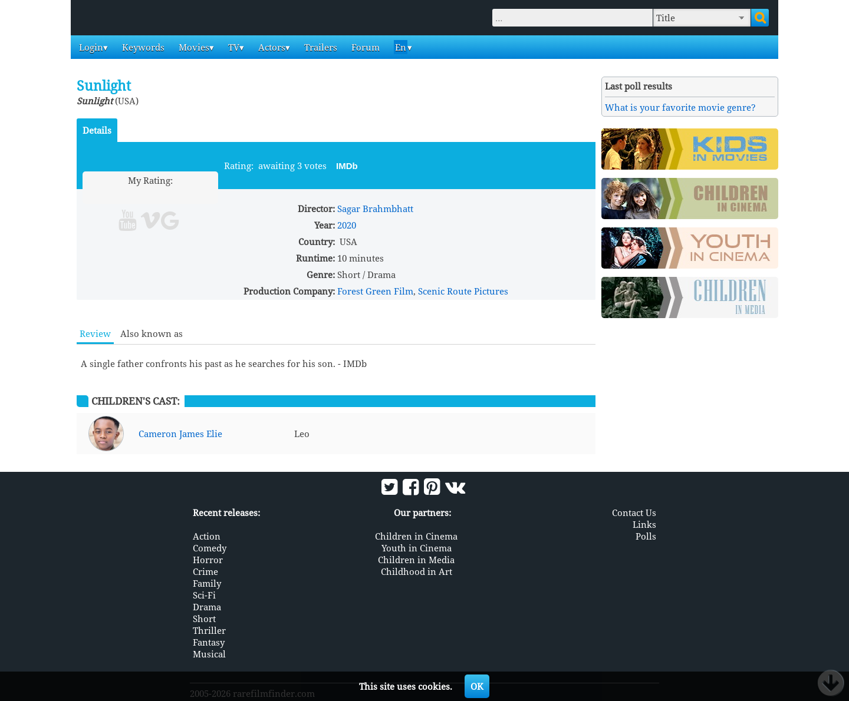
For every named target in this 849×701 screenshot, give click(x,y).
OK (476, 686)
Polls (646, 535)
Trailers (319, 47)
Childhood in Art (416, 571)
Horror (208, 559)
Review (95, 333)
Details (97, 130)
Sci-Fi (204, 594)
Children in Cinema (416, 535)
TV (232, 47)
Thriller (209, 630)
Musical (209, 653)
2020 (346, 225)
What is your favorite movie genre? (680, 107)
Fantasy (209, 641)
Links (644, 524)
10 (195, 194)
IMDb (347, 166)
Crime (205, 571)
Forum (364, 47)
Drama (207, 606)
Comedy (209, 547)
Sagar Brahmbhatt (375, 208)
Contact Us (634, 512)
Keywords (142, 47)
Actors (270, 47)
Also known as (151, 333)
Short (204, 618)
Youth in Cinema (416, 547)
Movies (192, 47)
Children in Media (416, 559)
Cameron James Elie (180, 433)
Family (207, 582)
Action (207, 535)
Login (90, 47)
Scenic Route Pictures (463, 291)
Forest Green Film (375, 291)
